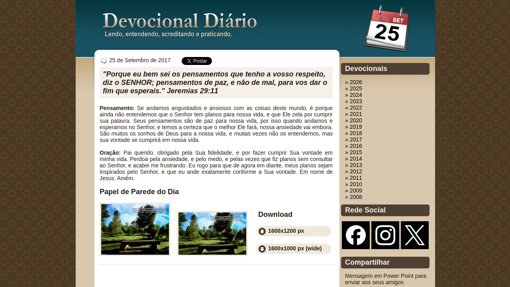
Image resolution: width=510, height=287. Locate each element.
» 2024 (353, 95)
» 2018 (353, 133)
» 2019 (353, 127)
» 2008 (353, 197)
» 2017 (353, 139)
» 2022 (353, 107)
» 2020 (353, 120)
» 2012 (353, 171)
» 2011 (353, 178)
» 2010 (353, 184)
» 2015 (353, 152)
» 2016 (353, 146)
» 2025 (353, 88)
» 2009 (353, 190)
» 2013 (353, 165)
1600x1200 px (286, 231)
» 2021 (353, 114)
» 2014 (353, 158)
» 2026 (353, 82)
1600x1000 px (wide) (295, 248)
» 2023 (353, 101)
